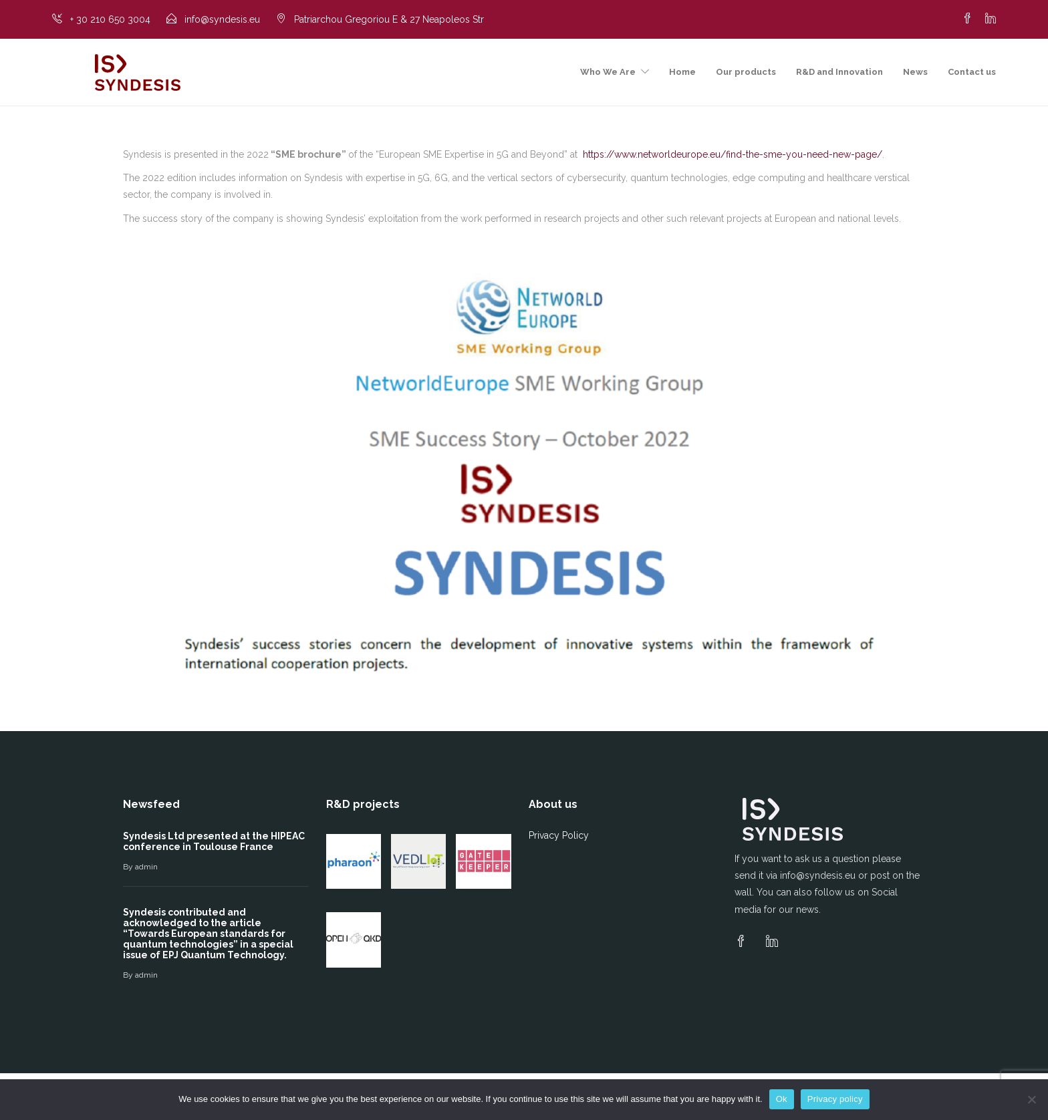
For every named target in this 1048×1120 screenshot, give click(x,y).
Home (682, 72)
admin (146, 866)
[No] (1031, 1099)
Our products (746, 72)
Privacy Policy (559, 835)
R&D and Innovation (839, 72)
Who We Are (608, 72)
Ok (781, 1099)
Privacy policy (835, 1099)
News (915, 72)
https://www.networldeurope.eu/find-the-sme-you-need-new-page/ (732, 154)
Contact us (972, 72)
